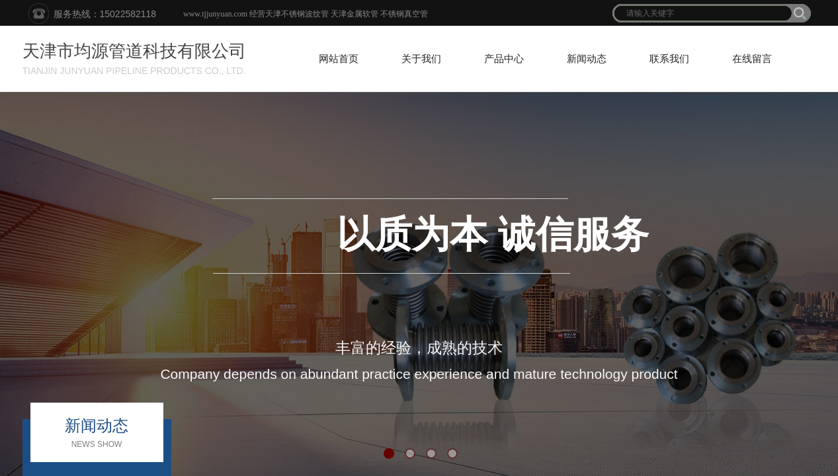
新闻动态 (587, 59)
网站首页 (338, 59)
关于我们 (421, 59)
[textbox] (703, 13)
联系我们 (669, 59)
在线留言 (752, 59)
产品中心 (504, 59)
